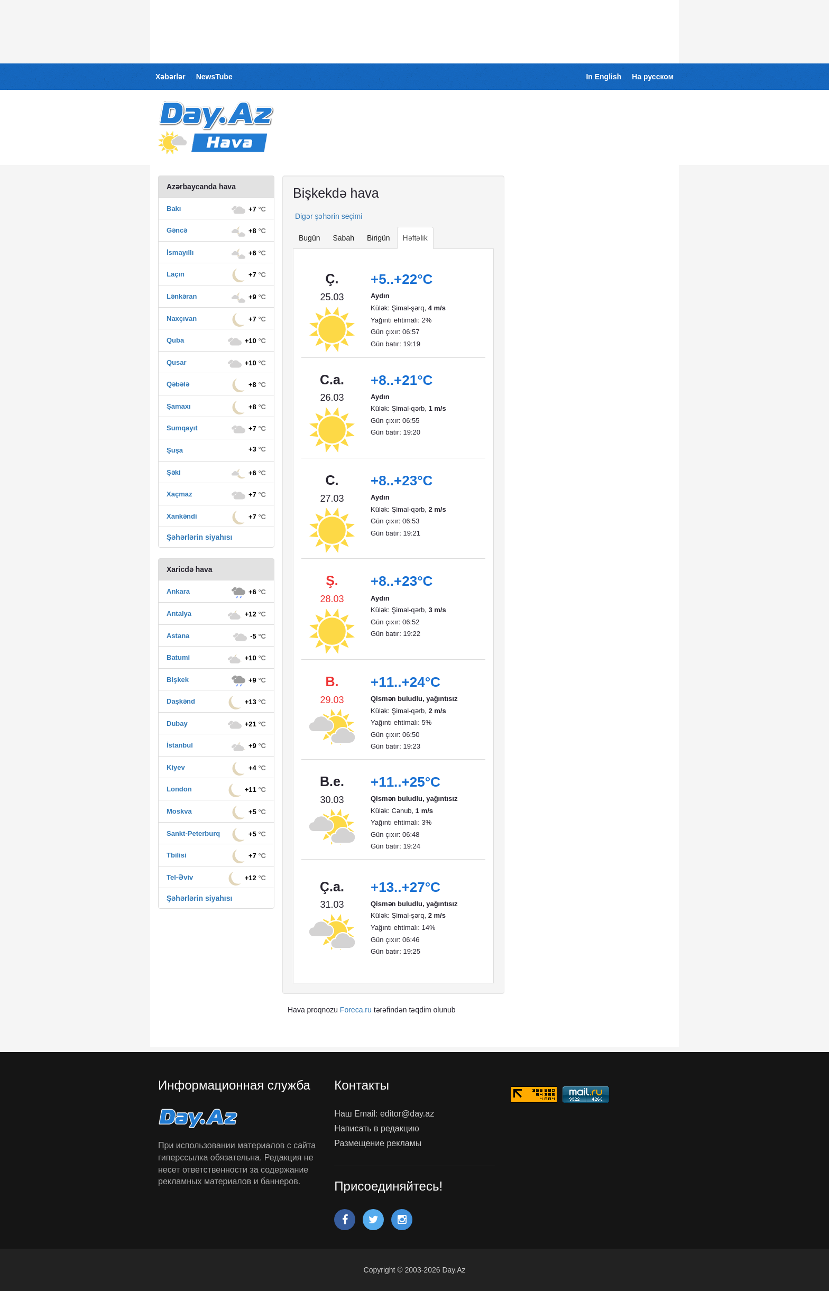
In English (603, 76)
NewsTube (214, 76)
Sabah (343, 238)
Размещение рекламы (377, 1143)
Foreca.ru (356, 1010)
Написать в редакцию (376, 1128)
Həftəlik (415, 238)
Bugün (309, 238)
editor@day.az (407, 1113)
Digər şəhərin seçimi (327, 216)
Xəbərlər (170, 76)
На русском (653, 76)
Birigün (378, 238)
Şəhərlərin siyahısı (199, 537)
